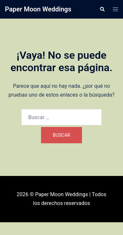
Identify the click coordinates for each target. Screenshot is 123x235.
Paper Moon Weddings (38, 9)
